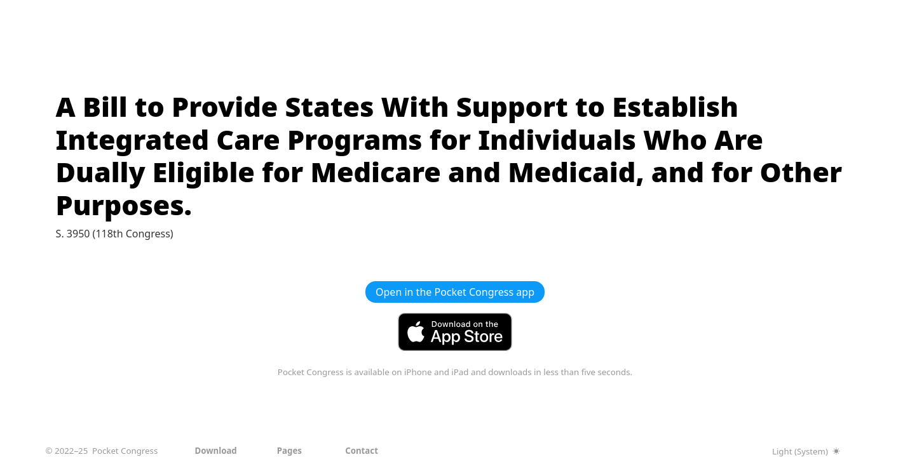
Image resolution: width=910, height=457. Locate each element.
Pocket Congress (125, 450)
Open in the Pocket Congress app (455, 292)
